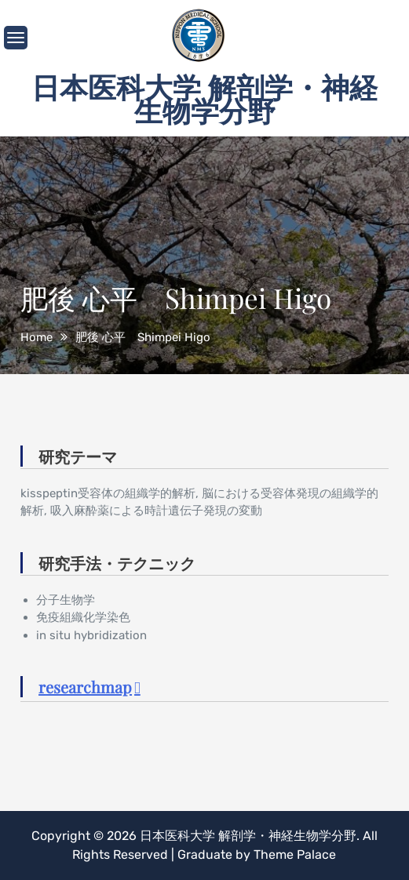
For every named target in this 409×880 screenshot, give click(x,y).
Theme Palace (295, 854)
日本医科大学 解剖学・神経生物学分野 (204, 98)
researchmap (85, 686)
